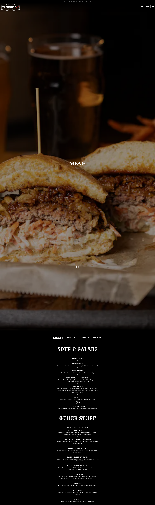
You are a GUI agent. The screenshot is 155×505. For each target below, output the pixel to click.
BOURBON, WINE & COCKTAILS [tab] (91, 338)
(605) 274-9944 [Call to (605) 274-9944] (88, 1)
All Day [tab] (57, 338)
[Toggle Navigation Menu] (153, 6)
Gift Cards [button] (145, 6)
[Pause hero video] (77, 266)
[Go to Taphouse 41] (73, 1)
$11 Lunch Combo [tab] (70, 338)
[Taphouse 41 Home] (10, 7)
